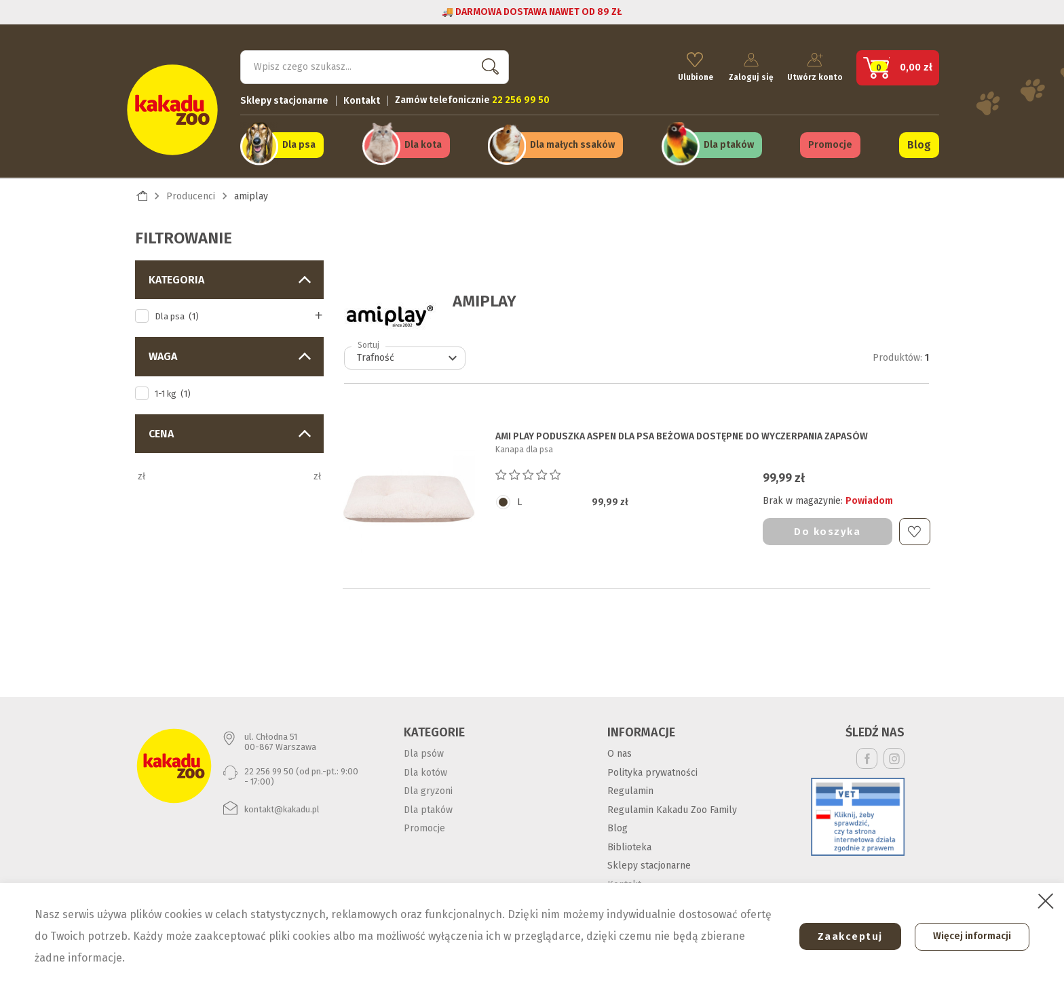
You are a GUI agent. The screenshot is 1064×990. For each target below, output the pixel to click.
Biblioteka (629, 844)
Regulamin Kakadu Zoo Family (672, 807)
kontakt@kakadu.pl (282, 806)
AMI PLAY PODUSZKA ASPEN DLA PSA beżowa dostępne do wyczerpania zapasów (681, 434)
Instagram (894, 756)
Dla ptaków (729, 143)
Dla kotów (425, 770)
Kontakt (361, 98)
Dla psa (299, 143)
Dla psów (424, 751)
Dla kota (423, 143)
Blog (919, 143)
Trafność (409, 356)
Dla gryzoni (428, 789)
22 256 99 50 (269, 769)
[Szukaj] (374, 65)
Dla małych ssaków (572, 143)
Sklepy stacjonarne (284, 98)
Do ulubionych (914, 529)
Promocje (830, 143)
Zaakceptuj (844, 936)
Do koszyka (827, 529)
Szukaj (487, 65)
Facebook (866, 756)
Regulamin (630, 789)
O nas (619, 751)
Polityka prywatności (652, 770)
